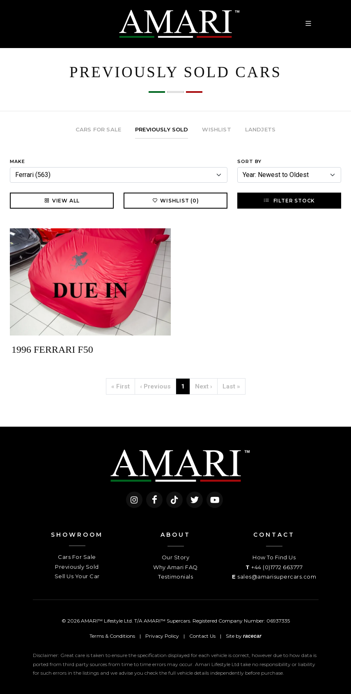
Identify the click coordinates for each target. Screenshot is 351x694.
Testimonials (175, 576)
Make (17, 161)
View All (62, 200)
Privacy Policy (162, 636)
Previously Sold (77, 566)
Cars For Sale (77, 557)
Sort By (249, 161)
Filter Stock (289, 200)
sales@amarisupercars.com (276, 576)
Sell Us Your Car (77, 576)
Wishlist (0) (175, 200)
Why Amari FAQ (175, 567)
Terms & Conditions (112, 636)
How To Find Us (274, 557)
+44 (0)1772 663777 (277, 567)
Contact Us (202, 636)
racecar (252, 636)
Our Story (176, 557)
